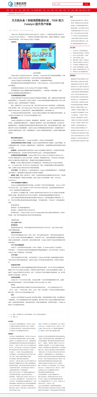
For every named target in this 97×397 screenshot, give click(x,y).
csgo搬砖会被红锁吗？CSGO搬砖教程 (18, 370)
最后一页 (15, 317)
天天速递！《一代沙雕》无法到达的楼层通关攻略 (21, 352)
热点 (20, 10)
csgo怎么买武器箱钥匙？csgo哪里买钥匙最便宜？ (50, 385)
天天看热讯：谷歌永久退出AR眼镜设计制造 (49, 330)
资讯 (12, 10)
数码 (40, 10)
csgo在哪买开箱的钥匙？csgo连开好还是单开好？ (21, 374)
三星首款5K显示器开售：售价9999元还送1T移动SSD (23, 328)
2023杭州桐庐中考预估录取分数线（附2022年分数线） (22, 338)
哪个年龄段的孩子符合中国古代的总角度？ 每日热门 (21, 349)
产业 (32, 10)
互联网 (36, 10)
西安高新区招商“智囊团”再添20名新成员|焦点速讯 (50, 361)
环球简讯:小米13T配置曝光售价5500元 (19, 330)
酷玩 (80, 10)
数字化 (85, 10)
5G (16, 10)
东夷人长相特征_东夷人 (15, 390)
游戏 (24, 10)
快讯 (72, 10)
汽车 (68, 10)
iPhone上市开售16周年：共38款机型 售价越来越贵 (21, 385)
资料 (89, 10)
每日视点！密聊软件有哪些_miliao (79, 107)
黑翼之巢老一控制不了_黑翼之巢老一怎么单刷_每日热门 (22, 388)
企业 (48, 10)
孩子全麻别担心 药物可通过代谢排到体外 (19, 358)
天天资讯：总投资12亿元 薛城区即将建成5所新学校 (50, 379)
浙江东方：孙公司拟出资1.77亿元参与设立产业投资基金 (22, 347)
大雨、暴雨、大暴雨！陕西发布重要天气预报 (20, 356)
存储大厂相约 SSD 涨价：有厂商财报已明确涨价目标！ (22, 372)
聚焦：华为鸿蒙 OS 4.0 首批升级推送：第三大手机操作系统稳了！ (30, 314)
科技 (52, 10)
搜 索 (86, 4)
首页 (7, 10)
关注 (56, 10)
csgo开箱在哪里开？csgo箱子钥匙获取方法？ (49, 374)
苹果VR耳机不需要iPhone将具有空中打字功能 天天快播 (51, 388)
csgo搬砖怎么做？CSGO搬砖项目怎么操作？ (49, 370)
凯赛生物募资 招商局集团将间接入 (46, 372)
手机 (44, 10)
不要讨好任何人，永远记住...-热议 (46, 383)
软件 (28, 10)
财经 (60, 10)
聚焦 (76, 10)
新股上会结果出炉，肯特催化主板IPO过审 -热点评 (50, 376)
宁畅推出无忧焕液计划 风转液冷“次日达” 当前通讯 (22, 326)
